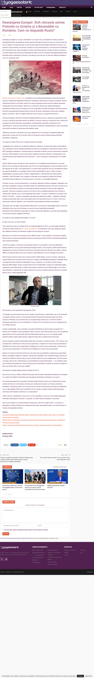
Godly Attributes (39, 554)
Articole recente (16, 15)
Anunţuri (28, 11)
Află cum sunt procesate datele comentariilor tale (44, 538)
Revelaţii (54, 11)
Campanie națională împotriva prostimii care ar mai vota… (82, 28)
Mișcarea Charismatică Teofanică (54, 553)
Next (9, 494)
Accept (80, 676)
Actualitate (3, 11)
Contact (67, 11)
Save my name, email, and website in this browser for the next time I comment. (26, 529)
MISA (61, 11)
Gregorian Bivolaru (53, 550)
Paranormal (50, 7)
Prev (4, 494)
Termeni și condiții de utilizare (70, 551)
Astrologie (38, 7)
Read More (88, 676)
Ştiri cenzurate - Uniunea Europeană (9, 482)
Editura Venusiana (52, 564)
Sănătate (62, 7)
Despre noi (37, 11)
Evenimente (46, 11)
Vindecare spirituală (37, 557)
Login (74, 11)
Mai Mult (72, 7)
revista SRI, (29, 229)
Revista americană (13, 98)
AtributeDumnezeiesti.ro (38, 552)
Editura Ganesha (52, 561)
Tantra (19, 7)
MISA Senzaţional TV (37, 550)
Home (4, 7)
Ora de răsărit (4, 15)
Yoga (11, 7)
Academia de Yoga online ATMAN (55, 558)
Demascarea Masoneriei (16, 11)
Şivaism (28, 7)
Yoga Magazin (36, 562)
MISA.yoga (35, 559)
